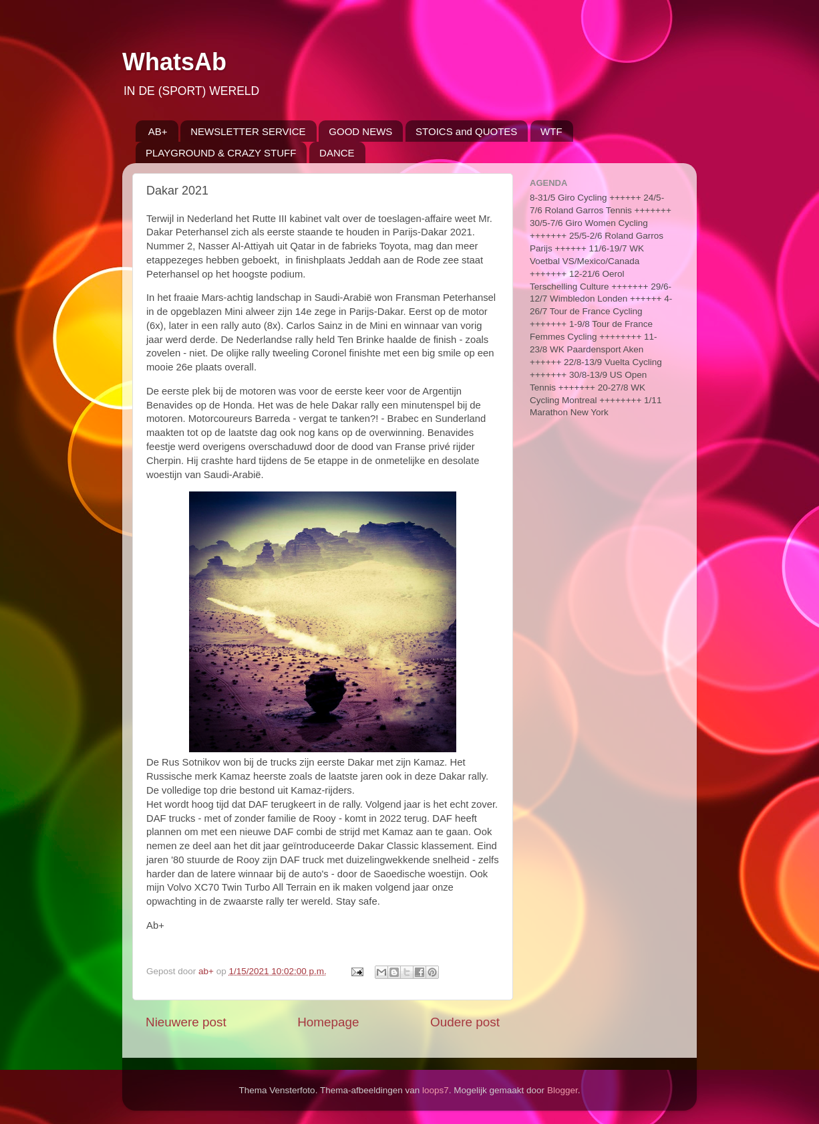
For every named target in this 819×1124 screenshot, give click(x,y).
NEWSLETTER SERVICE (247, 131)
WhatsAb (174, 62)
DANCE (337, 152)
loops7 (435, 1090)
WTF (551, 131)
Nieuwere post (186, 1022)
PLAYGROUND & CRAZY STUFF (221, 152)
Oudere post (465, 1022)
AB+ (158, 131)
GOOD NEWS (360, 131)
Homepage (328, 1022)
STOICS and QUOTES (466, 131)
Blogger (562, 1090)
